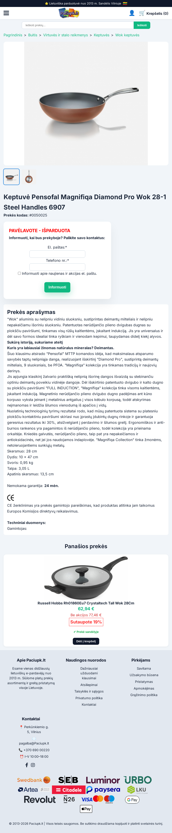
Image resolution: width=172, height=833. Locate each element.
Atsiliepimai (88, 685)
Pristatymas (144, 682)
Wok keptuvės (127, 35)
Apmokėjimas (144, 688)
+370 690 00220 (36, 750)
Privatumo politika (89, 698)
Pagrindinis (13, 35)
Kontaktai (89, 704)
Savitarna (144, 668)
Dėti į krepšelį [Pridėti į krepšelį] (86, 641)
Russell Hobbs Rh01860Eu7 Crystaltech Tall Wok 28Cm (86, 603)
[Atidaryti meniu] (6, 13)
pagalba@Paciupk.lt (34, 743)
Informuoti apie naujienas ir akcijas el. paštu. (59, 273)
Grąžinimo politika (143, 695)
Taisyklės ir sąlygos (89, 691)
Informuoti (57, 287)
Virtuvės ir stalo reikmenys (65, 35)
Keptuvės (101, 35)
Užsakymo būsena (144, 675)
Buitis (32, 35)
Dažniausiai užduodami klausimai (89, 673)
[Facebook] (26, 765)
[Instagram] (33, 765)
